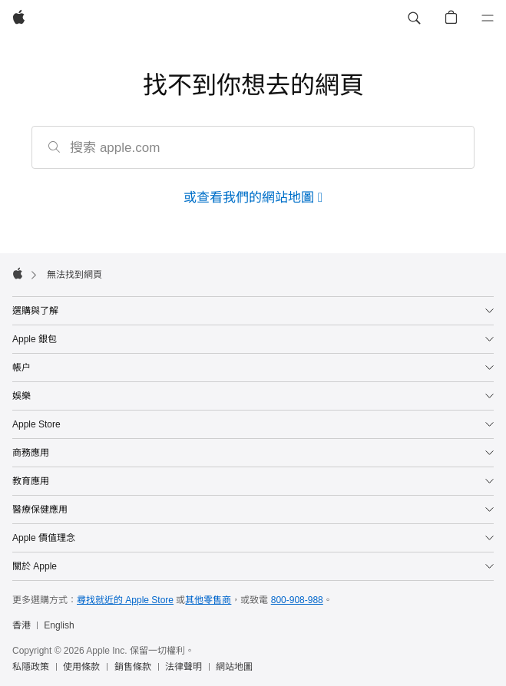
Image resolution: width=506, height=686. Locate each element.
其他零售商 (208, 600)
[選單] (487, 18)
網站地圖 (234, 666)
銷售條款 (132, 666)
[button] (413, 18)
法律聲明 (183, 666)
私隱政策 (30, 666)
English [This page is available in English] (59, 625)
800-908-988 (297, 600)
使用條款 (81, 666)
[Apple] (19, 18)
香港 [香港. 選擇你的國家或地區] (21, 625)
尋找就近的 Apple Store (125, 600)
